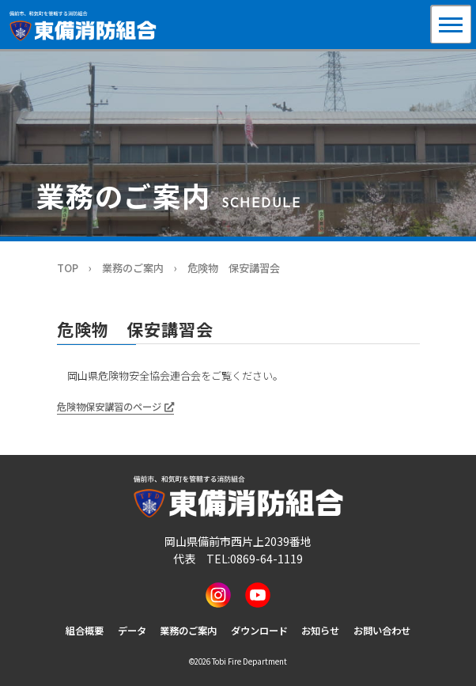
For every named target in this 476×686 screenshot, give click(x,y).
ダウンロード (259, 630)
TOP (67, 267)
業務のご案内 (133, 267)
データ (132, 630)
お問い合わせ (381, 630)
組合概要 (85, 630)
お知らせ (320, 630)
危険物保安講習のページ (109, 407)
